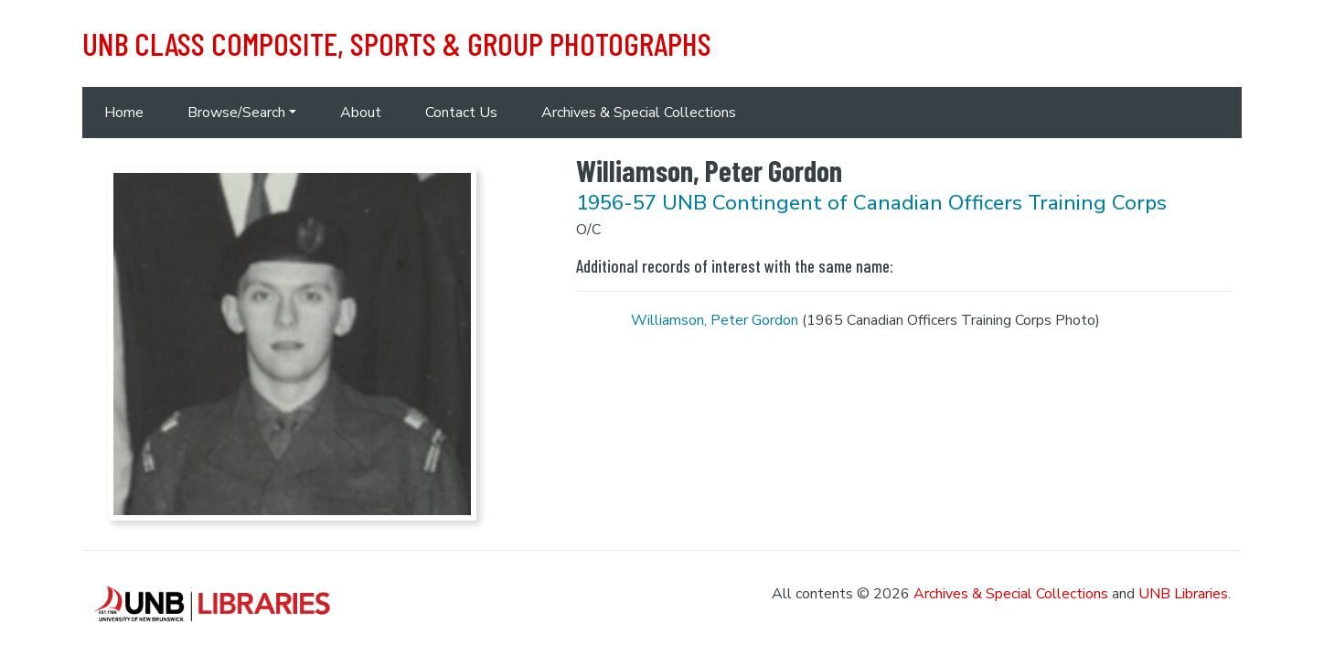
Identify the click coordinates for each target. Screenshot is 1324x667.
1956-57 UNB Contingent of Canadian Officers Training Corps (871, 202)
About (360, 112)
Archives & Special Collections (638, 112)
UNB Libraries (1183, 594)
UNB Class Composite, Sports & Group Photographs (396, 43)
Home (124, 112)
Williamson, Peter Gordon (714, 320)
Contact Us (461, 112)
